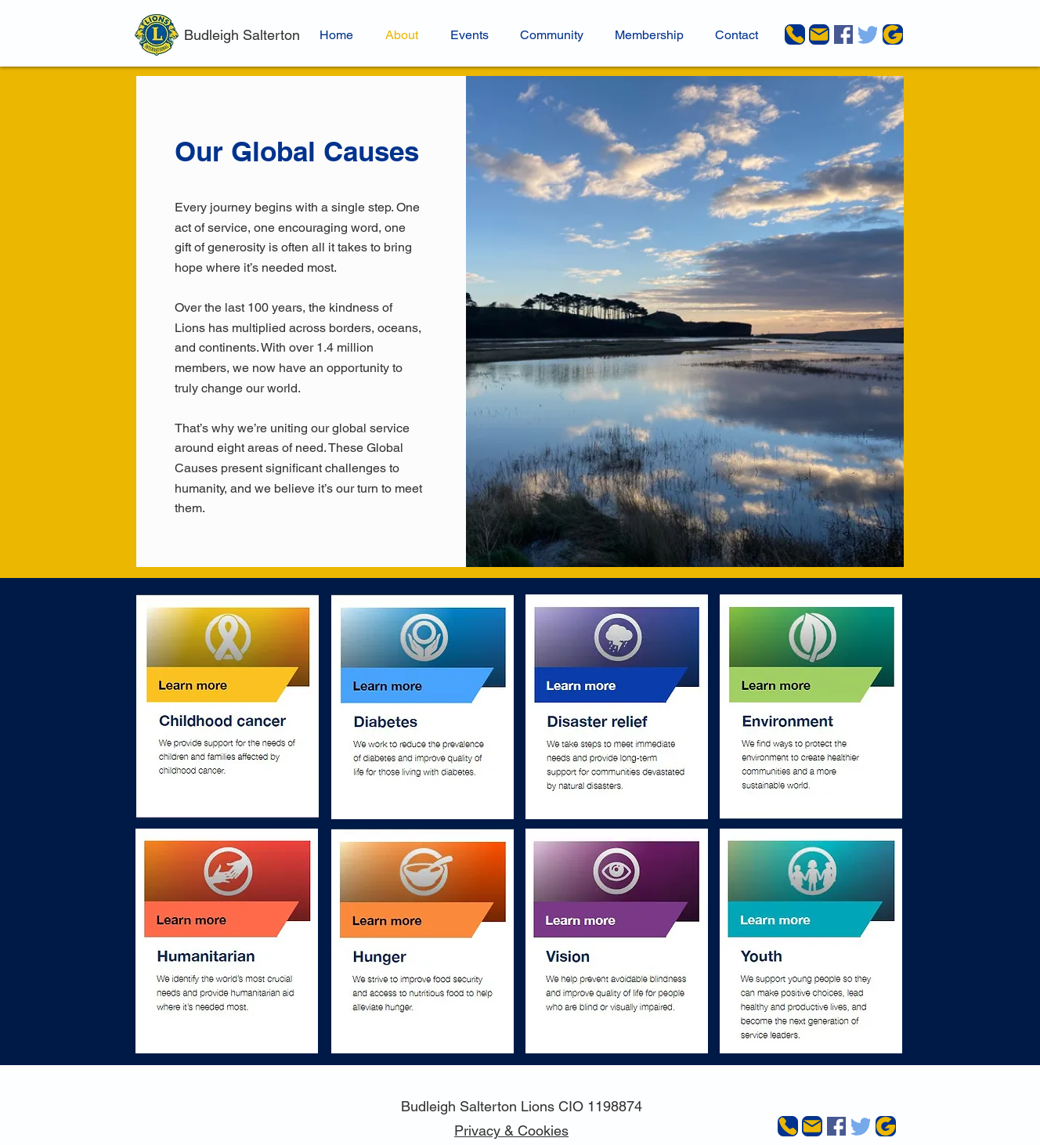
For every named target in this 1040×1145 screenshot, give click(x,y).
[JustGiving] (893, 34)
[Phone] (795, 34)
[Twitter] (868, 34)
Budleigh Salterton (242, 35)
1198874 (614, 1106)
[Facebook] (843, 34)
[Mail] (819, 34)
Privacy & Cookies (511, 1130)
